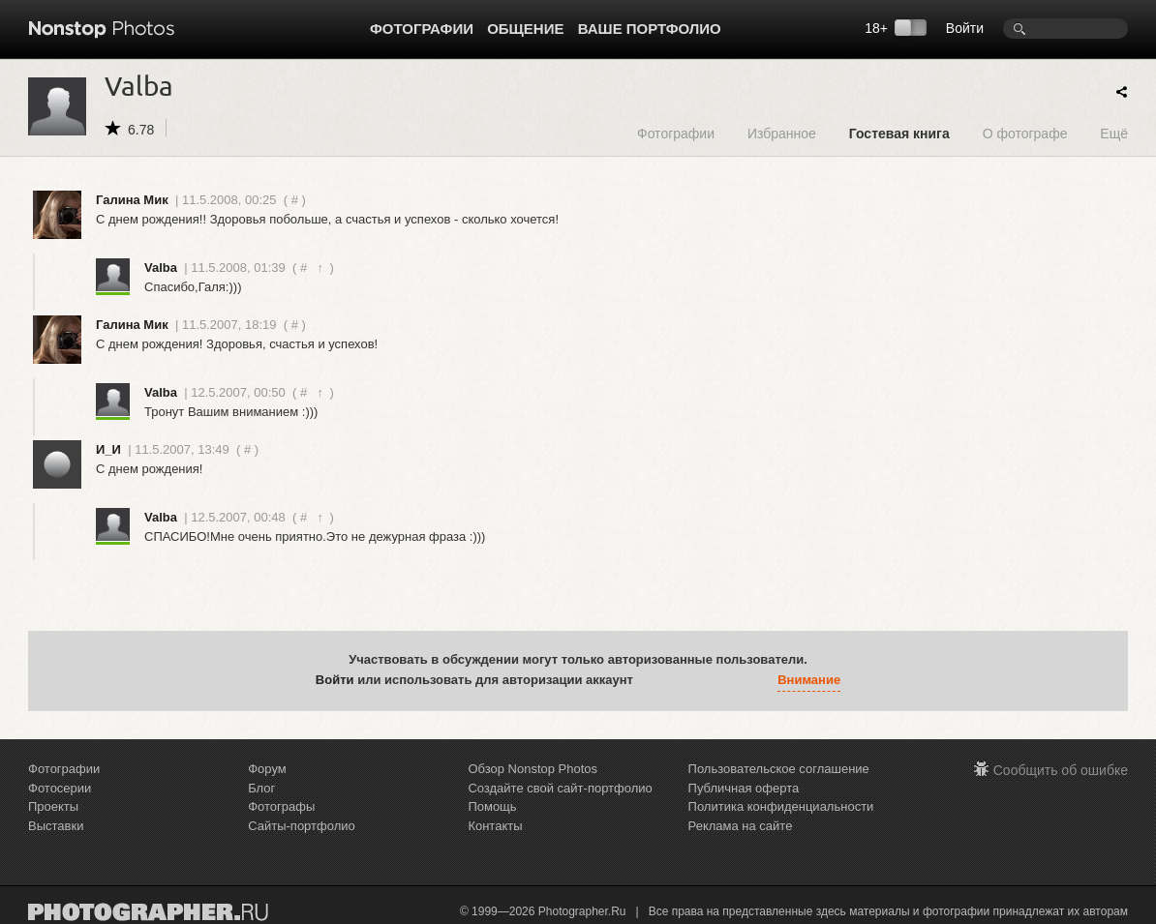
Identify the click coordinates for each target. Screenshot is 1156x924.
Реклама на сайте (740, 826)
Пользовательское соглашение (778, 768)
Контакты (495, 826)
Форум (267, 768)
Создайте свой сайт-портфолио (560, 788)
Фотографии (421, 28)
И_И (108, 449)
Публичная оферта (744, 788)
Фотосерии (59, 788)
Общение (525, 28)
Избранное (781, 133)
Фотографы (281, 806)
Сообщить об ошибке (1060, 770)
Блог (261, 788)
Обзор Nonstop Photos (532, 768)
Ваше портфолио (649, 28)
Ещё (1114, 133)
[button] (652, 680)
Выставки (55, 826)
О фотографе (1025, 133)
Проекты (53, 806)
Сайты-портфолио (301, 826)
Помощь (492, 806)
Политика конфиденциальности (781, 806)
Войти (965, 28)
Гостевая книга (899, 133)
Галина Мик (132, 200)
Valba (160, 267)
